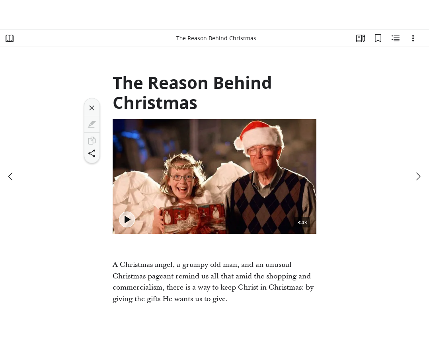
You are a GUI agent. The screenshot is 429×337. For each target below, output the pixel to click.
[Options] (413, 38)
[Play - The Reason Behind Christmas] (127, 219)
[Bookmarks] (378, 38)
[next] (418, 176)
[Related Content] (396, 38)
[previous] (11, 176)
